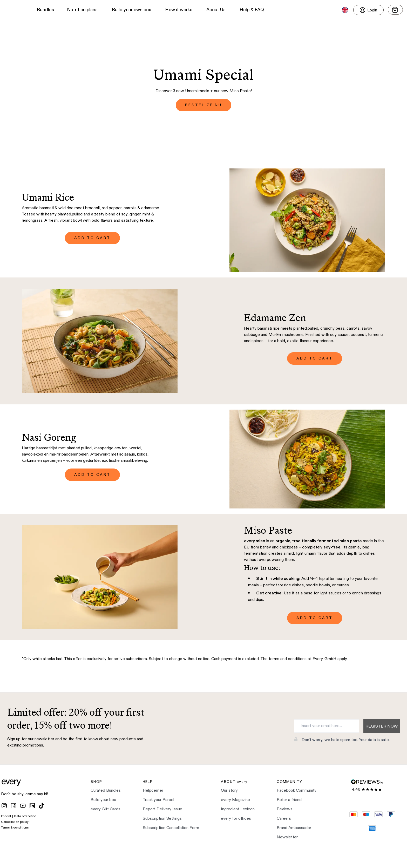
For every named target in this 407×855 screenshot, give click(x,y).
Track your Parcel (158, 800)
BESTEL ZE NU (203, 105)
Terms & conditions (15, 827)
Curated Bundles (106, 791)
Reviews (285, 809)
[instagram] (4, 806)
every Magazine (235, 800)
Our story (229, 791)
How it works (178, 10)
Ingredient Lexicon (238, 809)
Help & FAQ (252, 10)
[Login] (368, 10)
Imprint (6, 816)
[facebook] (13, 806)
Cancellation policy (15, 822)
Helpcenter (153, 791)
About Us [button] (216, 10)
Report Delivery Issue (162, 809)
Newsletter (287, 837)
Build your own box (131, 10)
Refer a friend (289, 800)
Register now (381, 726)
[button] (13, 10)
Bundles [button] (45, 10)
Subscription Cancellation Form (171, 828)
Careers (284, 819)
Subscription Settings (162, 819)
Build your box (103, 800)
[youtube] (23, 806)
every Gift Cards (105, 809)
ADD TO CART (92, 238)
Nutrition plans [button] (82, 10)
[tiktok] (41, 806)
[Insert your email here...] (326, 726)
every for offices (236, 819)
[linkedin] (32, 806)
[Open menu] (395, 10)
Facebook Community (296, 791)
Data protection (25, 816)
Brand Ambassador (294, 828)
